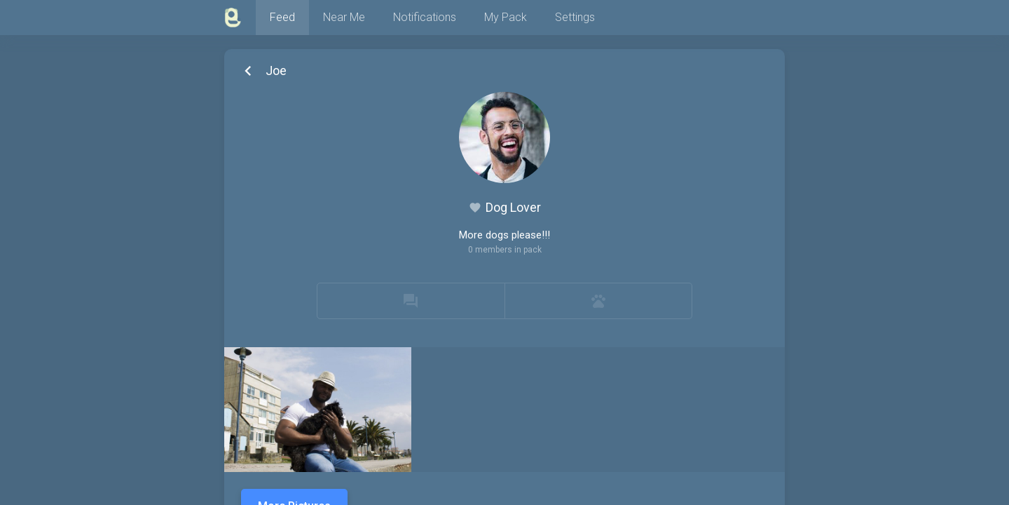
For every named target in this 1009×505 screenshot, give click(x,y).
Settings (575, 17)
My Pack (505, 17)
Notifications (424, 17)
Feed (282, 17)
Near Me (344, 17)
